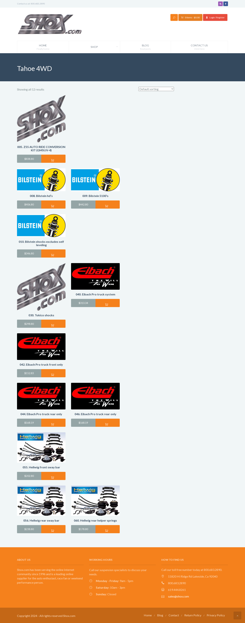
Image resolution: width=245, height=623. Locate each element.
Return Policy (192, 615)
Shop (105, 47)
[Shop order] (156, 89)
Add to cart (53, 160)
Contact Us (199, 47)
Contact (174, 615)
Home (43, 47)
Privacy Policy (216, 615)
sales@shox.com (178, 596)
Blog (145, 47)
